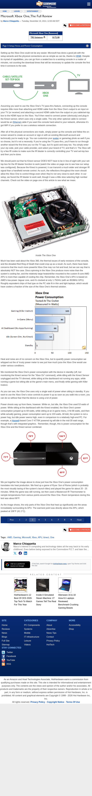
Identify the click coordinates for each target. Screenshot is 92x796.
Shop (71, 629)
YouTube (11, 660)
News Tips (51, 633)
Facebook (11, 656)
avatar (56, 138)
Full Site (6, 641)
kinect (46, 537)
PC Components (32, 625)
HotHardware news (60, 564)
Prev (12, 519)
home (5, 11)
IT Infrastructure (31, 637)
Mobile (27, 633)
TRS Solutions (37, 37)
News (4, 633)
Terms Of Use (73, 702)
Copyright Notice (55, 702)
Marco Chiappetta (24, 543)
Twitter (10, 652)
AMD (9, 537)
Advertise (50, 629)
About (49, 625)
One (52, 537)
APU (40, 537)
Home (4, 625)
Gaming (17, 537)
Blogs (4, 637)
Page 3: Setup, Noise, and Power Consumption (46, 45)
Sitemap (6, 644)
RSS (9, 664)
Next (79, 519)
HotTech (50, 644)
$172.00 (55, 37)
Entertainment (32, 11)
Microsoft (26, 537)
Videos (27, 644)
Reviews (6, 629)
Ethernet (17, 122)
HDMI (78, 56)
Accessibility (74, 625)
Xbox (34, 537)
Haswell (15, 420)
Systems (28, 629)
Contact (50, 637)
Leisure (17, 11)
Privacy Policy (53, 641)
